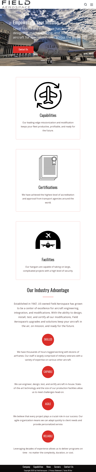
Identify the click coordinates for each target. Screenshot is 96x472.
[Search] (85, 4)
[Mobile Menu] (91, 4)
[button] (5, 37)
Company (26, 466)
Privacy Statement (56, 470)
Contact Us (23, 49)
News (48, 466)
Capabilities (38, 466)
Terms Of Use (67, 470)
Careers (57, 466)
